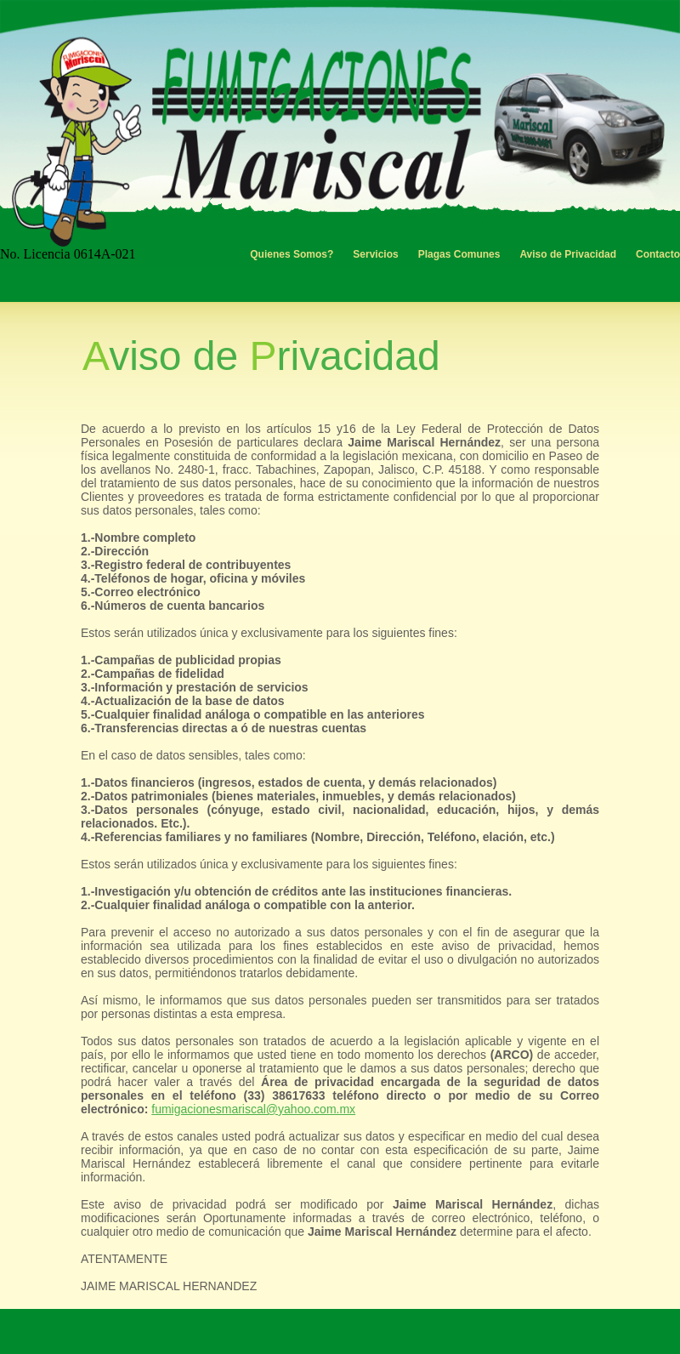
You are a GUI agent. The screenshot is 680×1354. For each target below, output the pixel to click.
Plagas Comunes (459, 254)
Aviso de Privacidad (567, 254)
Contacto (658, 254)
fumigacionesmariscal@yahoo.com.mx (253, 1109)
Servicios (375, 254)
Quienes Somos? (291, 254)
